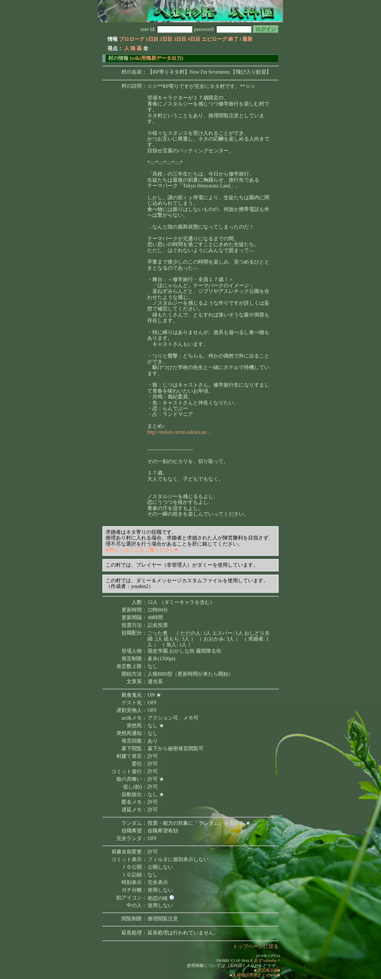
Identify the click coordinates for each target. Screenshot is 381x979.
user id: (167, 29)
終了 (233, 39)
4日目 (194, 39)
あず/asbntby (265, 960)
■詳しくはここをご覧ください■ (142, 549)
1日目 (152, 39)
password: (223, 29)
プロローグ (131, 39)
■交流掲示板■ (267, 970)
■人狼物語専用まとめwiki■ (255, 975)
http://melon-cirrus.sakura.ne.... (179, 432)
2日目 (166, 39)
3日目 (180, 39)
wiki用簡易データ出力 (156, 58)
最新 (247, 39)
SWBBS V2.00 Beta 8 (234, 960)
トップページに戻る (256, 946)
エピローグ (214, 39)
